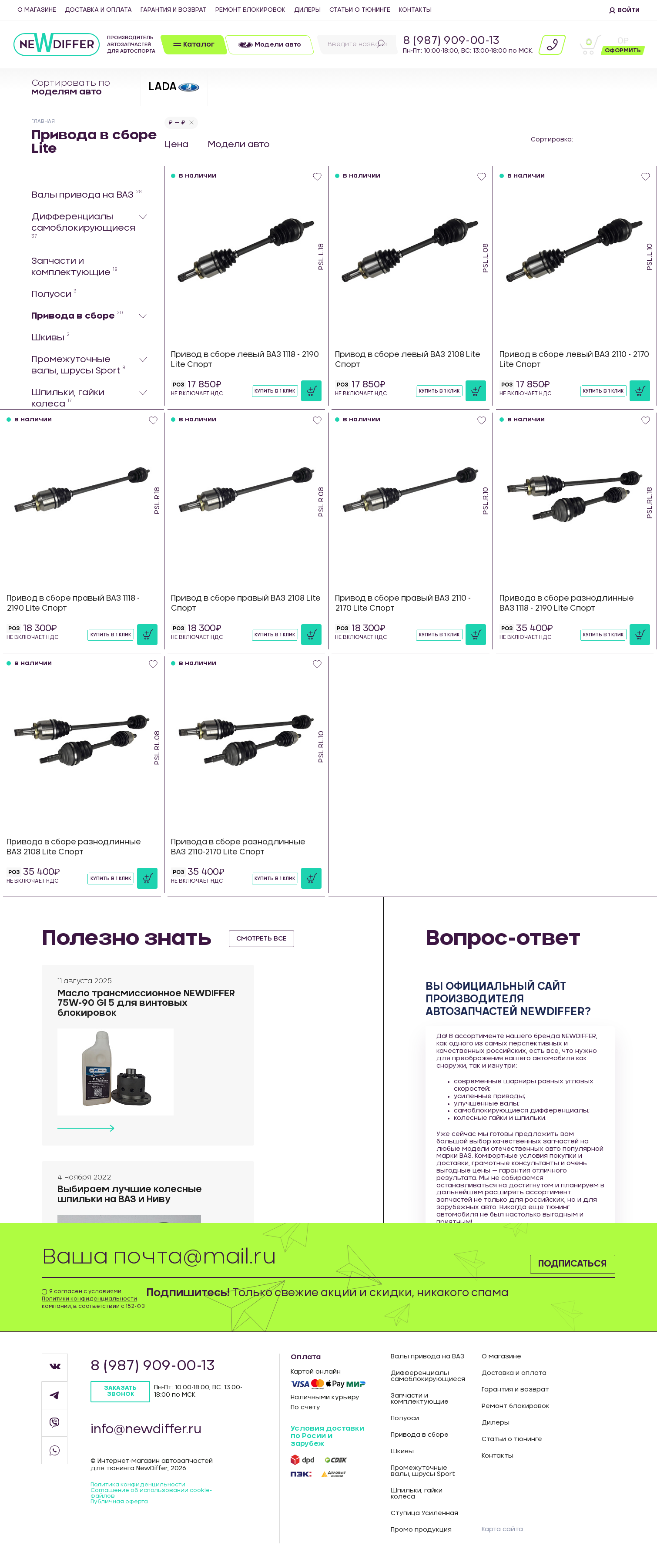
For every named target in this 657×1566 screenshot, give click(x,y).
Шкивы (50, 338)
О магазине (36, 10)
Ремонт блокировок (250, 10)
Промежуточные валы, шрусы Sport (78, 366)
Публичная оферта (122, 1508)
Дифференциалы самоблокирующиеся (83, 226)
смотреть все (264, 938)
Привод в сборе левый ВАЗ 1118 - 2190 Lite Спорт (241, 360)
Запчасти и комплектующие (74, 267)
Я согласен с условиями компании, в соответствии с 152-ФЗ (93, 1299)
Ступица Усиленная (424, 1514)
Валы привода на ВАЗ (86, 195)
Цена (176, 144)
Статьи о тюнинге (359, 10)
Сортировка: (552, 140)
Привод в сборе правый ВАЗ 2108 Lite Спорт (243, 604)
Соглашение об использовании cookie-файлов (157, 1498)
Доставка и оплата (98, 10)
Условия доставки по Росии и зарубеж (327, 1436)
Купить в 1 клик (272, 391)
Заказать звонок (121, 1392)
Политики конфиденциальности (89, 1299)
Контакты (415, 10)
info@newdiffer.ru (150, 1432)
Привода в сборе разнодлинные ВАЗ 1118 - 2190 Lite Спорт (571, 604)
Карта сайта (504, 1529)
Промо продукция (421, 1531)
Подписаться (563, 1262)
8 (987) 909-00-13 (451, 41)
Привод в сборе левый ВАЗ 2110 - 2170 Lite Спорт (571, 360)
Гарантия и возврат (174, 10)
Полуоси (54, 294)
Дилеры (307, 10)
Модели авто (240, 144)
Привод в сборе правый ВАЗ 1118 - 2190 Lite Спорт (79, 604)
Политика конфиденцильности (142, 1489)
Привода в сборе (77, 316)
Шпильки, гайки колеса (67, 399)
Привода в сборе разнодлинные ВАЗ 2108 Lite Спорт (78, 848)
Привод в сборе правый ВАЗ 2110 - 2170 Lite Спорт (409, 604)
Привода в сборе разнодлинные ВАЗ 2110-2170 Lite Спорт (243, 848)
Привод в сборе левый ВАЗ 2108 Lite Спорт (404, 360)
